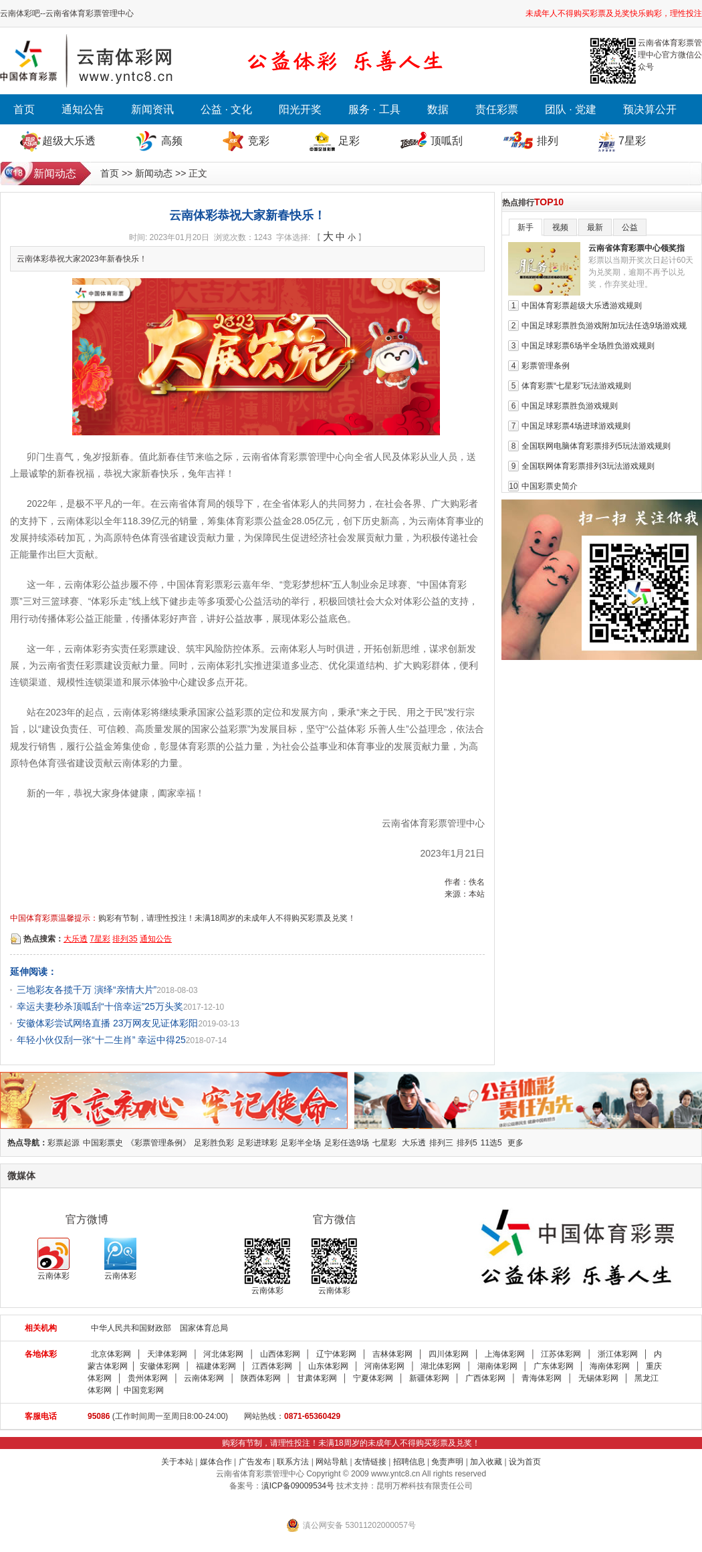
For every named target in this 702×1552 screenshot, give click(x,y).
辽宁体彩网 (336, 1354)
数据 (438, 109)
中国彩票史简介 (549, 486)
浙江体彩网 (618, 1354)
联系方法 (293, 1461)
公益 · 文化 (226, 109)
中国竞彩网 (144, 1390)
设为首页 (525, 1461)
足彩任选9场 (346, 1142)
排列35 (124, 939)
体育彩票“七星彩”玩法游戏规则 (576, 386)
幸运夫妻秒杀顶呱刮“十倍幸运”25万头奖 (100, 1006)
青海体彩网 (541, 1378)
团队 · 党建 (570, 109)
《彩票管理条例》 (158, 1142)
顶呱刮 (447, 140)
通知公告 (83, 109)
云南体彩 (53, 1259)
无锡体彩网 (598, 1378)
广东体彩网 (554, 1366)
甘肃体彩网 (317, 1378)
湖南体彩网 (497, 1366)
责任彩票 (496, 109)
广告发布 (255, 1461)
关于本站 (177, 1461)
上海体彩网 (505, 1354)
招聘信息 (409, 1461)
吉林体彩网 (392, 1354)
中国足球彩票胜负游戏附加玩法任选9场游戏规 (604, 325)
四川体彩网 (449, 1354)
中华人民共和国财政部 (131, 1328)
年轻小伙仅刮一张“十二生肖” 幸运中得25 (101, 1039)
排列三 (441, 1142)
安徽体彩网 (160, 1366)
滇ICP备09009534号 (297, 1485)
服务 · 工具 (374, 109)
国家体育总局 (204, 1328)
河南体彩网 (384, 1366)
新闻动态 (153, 173)
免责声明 (447, 1461)
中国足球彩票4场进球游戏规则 (575, 426)
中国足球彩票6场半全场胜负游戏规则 (588, 345)
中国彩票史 (103, 1142)
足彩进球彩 (257, 1142)
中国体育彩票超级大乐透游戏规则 (581, 305)
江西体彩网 (272, 1366)
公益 (630, 227)
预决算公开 (650, 109)
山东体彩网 (328, 1366)
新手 (525, 227)
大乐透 (76, 939)
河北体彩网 (223, 1354)
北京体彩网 (111, 1354)
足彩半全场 (301, 1142)
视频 (560, 227)
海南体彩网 (610, 1366)
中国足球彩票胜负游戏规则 (569, 406)
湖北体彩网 (441, 1366)
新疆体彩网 (429, 1378)
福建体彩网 (216, 1366)
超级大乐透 (69, 140)
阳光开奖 (300, 109)
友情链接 (370, 1461)
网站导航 (332, 1461)
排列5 (467, 1142)
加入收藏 (486, 1461)
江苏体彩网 (561, 1354)
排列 (547, 140)
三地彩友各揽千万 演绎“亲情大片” (86, 989)
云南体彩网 (204, 1378)
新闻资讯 (152, 109)
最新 (595, 227)
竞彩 (258, 140)
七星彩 (384, 1142)
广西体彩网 (485, 1378)
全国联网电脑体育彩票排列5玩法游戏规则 (596, 446)
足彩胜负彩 (214, 1142)
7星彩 (632, 140)
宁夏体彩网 (373, 1378)
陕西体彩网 (261, 1378)
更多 (515, 1142)
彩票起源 (63, 1142)
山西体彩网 (280, 1354)
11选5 (491, 1142)
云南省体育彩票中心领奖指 (636, 248)
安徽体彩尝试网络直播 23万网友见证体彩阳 (107, 1023)
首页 (24, 109)
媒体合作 (216, 1461)
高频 (172, 140)
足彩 (349, 140)
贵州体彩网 (148, 1378)
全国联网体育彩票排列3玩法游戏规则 (588, 466)
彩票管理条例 (545, 365)
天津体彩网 (167, 1354)
